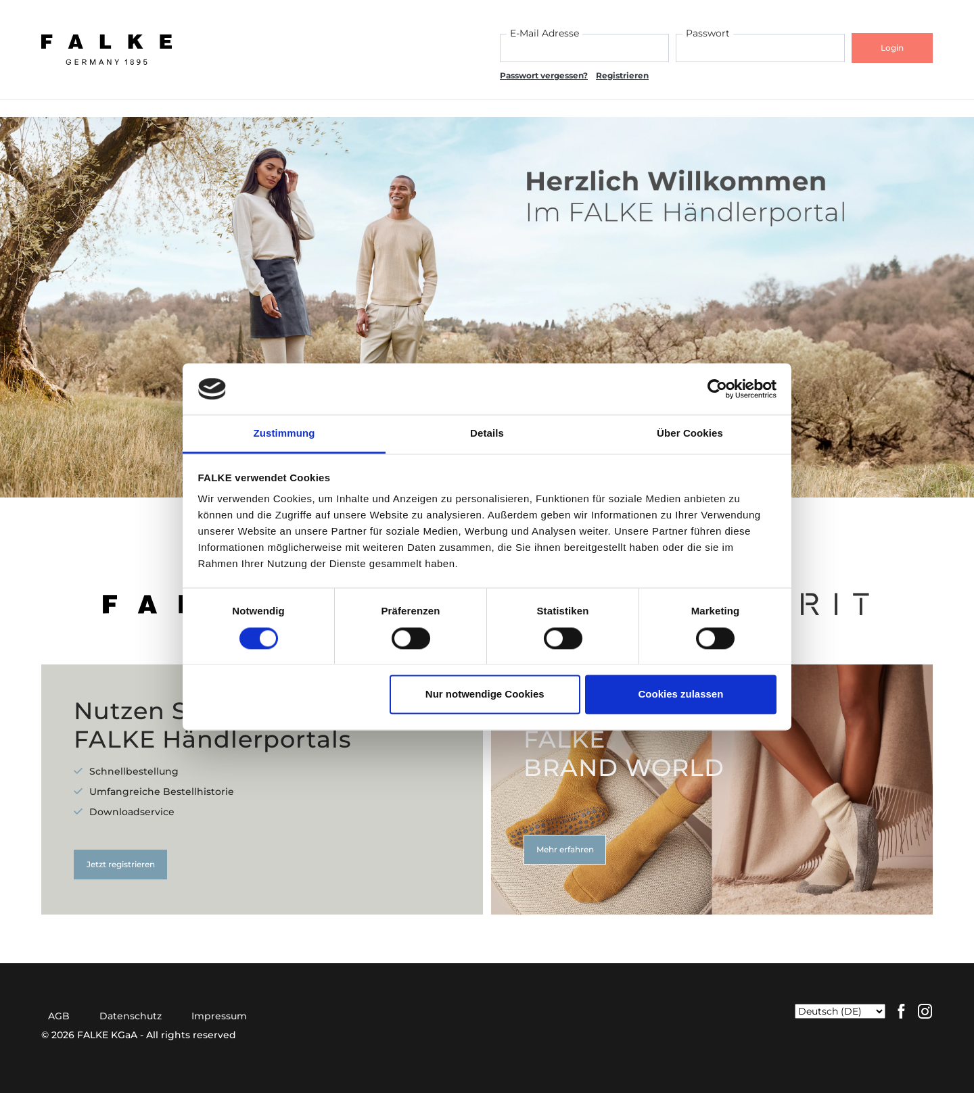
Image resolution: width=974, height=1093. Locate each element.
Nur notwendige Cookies (484, 694)
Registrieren (622, 75)
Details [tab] (487, 433)
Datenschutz (130, 1016)
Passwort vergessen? (544, 75)
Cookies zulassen (680, 694)
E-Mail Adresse (544, 33)
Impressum (219, 1016)
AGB (59, 1016)
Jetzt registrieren (121, 864)
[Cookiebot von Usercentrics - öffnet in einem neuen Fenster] (717, 389)
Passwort (708, 33)
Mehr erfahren (565, 849)
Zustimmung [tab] (284, 433)
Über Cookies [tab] (690, 433)
